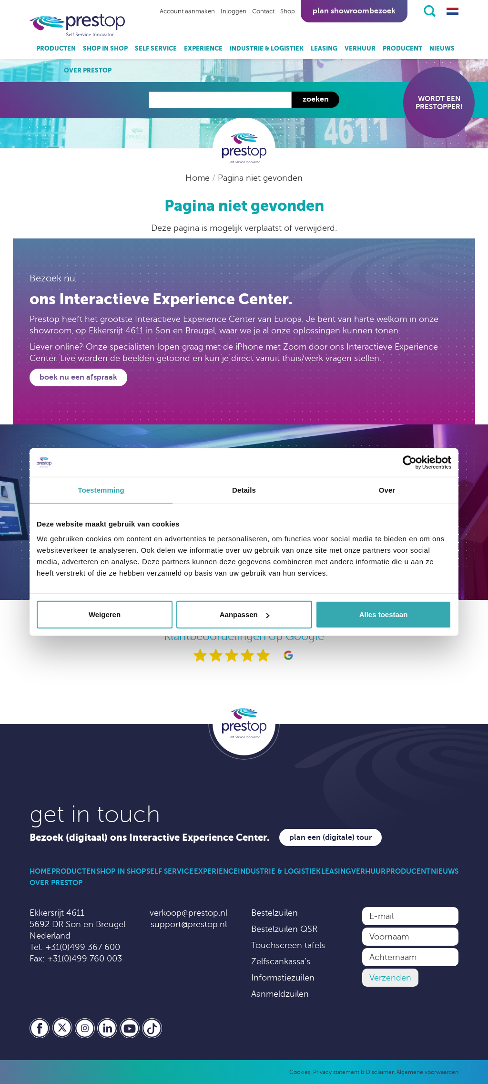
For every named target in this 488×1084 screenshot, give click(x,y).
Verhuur (360, 48)
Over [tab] (387, 489)
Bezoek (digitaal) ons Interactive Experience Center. (150, 837)
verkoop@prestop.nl (188, 913)
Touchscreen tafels (288, 945)
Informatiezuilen (283, 977)
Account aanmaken (187, 11)
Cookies (299, 1072)
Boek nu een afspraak (78, 377)
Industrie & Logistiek (267, 48)
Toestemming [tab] (101, 489)
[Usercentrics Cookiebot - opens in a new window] (409, 462)
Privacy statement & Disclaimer (353, 1072)
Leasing (324, 48)
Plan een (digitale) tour (330, 837)
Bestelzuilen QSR (284, 929)
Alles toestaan (383, 614)
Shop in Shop (105, 48)
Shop (287, 11)
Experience (203, 48)
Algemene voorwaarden (427, 1072)
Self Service (156, 48)
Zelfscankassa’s (280, 961)
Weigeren (105, 614)
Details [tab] (244, 489)
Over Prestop (88, 70)
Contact (263, 11)
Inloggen (233, 11)
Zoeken (316, 99)
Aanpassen (244, 614)
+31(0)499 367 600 (82, 947)
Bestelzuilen (274, 913)
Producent (402, 48)
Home (198, 178)
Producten (56, 48)
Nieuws (442, 48)
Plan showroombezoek (354, 11)
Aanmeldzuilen (280, 994)
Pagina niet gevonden (260, 178)
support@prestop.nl (189, 924)
